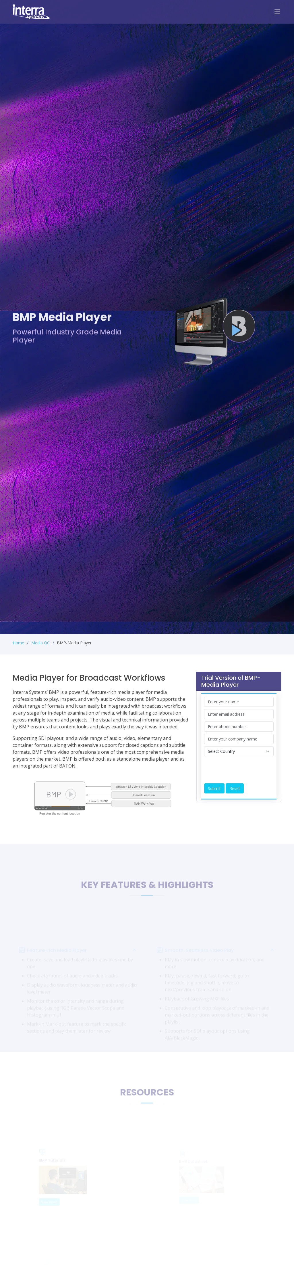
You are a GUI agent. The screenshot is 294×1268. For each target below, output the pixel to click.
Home (18, 643)
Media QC (40, 643)
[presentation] (247, 770)
